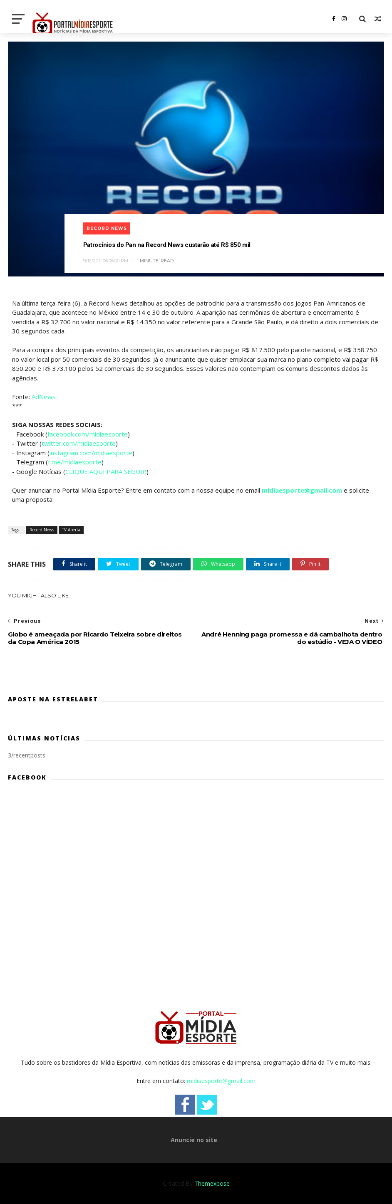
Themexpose (212, 1183)
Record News (107, 228)
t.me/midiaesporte (75, 462)
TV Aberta (71, 530)
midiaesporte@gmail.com (302, 490)
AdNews (44, 396)
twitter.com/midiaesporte (79, 443)
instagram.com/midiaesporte (91, 453)
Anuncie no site (194, 1140)
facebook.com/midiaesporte (87, 434)
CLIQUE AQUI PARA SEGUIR (105, 471)
